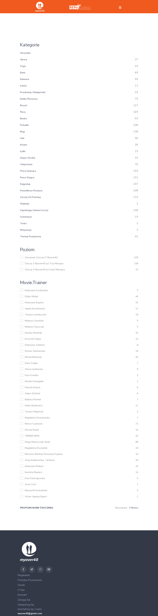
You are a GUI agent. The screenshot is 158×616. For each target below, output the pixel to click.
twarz (23, 223)
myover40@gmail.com (30, 613)
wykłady (24, 203)
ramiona (24, 79)
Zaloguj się (24, 600)
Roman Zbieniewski (35, 351)
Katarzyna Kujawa (34, 302)
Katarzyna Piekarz (34, 466)
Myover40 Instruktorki (36, 490)
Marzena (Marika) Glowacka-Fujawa (44, 454)
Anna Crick (30, 484)
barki (22, 72)
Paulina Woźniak (33, 332)
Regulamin (24, 575)
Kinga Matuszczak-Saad (37, 441)
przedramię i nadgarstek (32, 92)
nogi (22, 131)
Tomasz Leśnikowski (35, 314)
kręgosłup (25, 184)
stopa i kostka (27, 157)
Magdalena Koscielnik (36, 448)
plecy (23, 112)
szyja (23, 66)
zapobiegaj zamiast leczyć (34, 210)
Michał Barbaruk (33, 357)
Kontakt (22, 595)
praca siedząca (28, 171)
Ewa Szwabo (32, 375)
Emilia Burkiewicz (34, 405)
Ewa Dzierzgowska (35, 478)
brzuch (23, 105)
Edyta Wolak (31, 296)
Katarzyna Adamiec (35, 344)
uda (22, 138)
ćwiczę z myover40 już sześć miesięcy (45, 269)
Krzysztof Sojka (33, 338)
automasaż (26, 216)
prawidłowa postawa (31, 190)
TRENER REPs (32, 435)
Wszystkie (25, 53)
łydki (22, 151)
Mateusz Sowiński (34, 320)
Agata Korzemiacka (35, 308)
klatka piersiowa (28, 98)
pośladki (24, 125)
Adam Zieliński (32, 393)
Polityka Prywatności (30, 580)
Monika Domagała (34, 381)
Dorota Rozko (32, 429)
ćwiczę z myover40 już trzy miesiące (44, 263)
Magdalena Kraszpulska (37, 417)
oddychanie (26, 164)
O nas (21, 590)
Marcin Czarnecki (33, 423)
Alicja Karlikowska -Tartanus (40, 460)
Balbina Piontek (33, 399)
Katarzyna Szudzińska (36, 290)
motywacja (25, 229)
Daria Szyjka (31, 363)
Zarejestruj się (26, 604)
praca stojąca (27, 177)
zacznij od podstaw (30, 197)
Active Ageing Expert (36, 496)
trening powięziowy (30, 236)
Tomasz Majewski (34, 411)
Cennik (21, 585)
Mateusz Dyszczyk (34, 326)
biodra (23, 118)
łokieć (23, 85)
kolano (23, 144)
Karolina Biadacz (33, 472)
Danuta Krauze (32, 387)
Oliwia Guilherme (34, 369)
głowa (23, 59)
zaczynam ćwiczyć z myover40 (41, 257)
